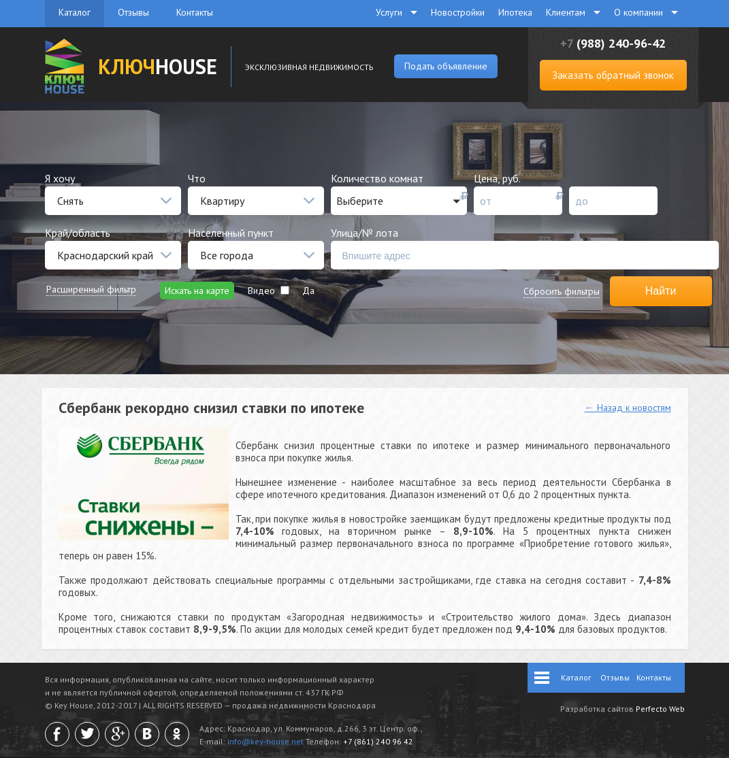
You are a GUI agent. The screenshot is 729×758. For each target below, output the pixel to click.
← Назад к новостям (628, 407)
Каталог (75, 12)
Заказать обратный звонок (613, 75)
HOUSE (157, 66)
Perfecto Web (660, 709)
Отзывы (133, 12)
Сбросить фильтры (561, 291)
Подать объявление (445, 66)
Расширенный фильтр (91, 289)
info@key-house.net (265, 741)
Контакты (194, 12)
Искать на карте (197, 290)
